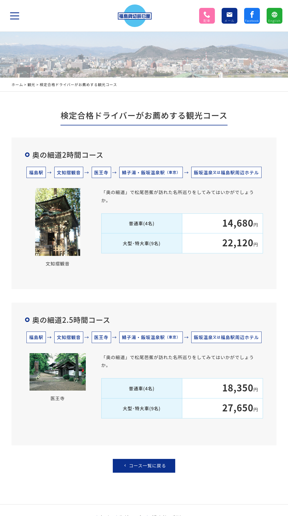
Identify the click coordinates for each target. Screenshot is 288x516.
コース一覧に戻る (144, 466)
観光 (31, 84)
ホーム (17, 84)
